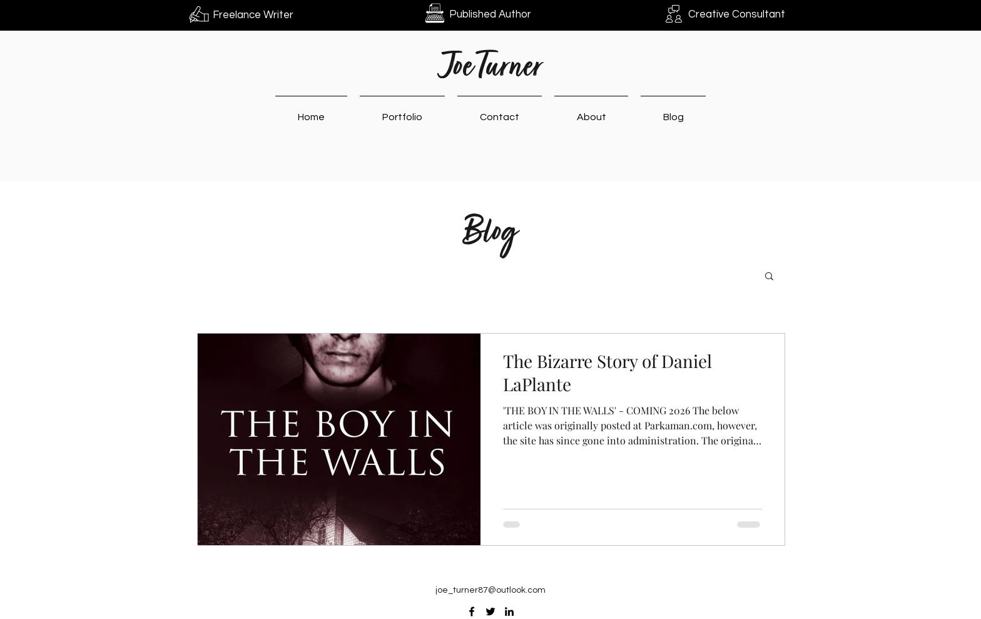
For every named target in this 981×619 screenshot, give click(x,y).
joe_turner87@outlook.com (490, 590)
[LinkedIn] (509, 611)
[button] (769, 277)
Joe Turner (491, 68)
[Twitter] (490, 611)
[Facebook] (471, 611)
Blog (490, 233)
